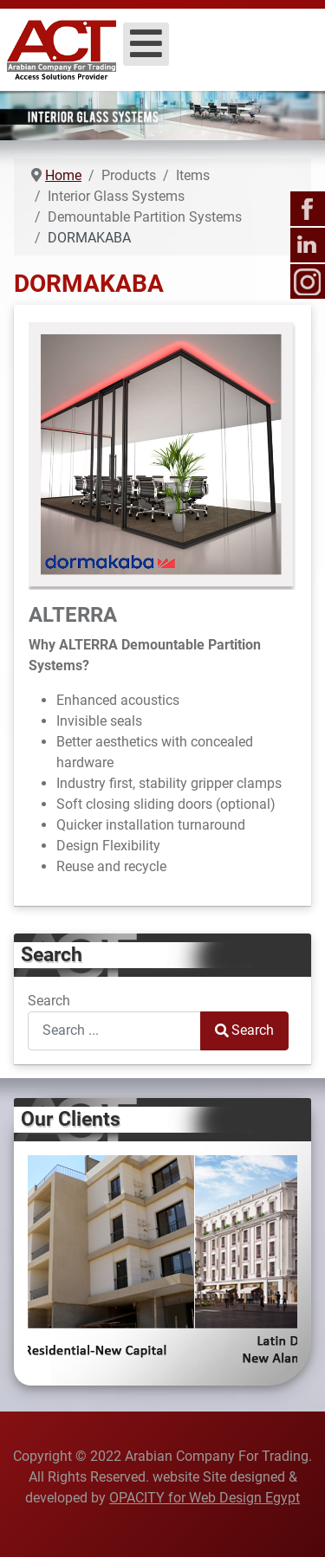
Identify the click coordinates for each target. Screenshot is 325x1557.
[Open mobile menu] (146, 44)
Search (49, 1000)
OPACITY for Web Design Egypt (204, 1497)
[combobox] (114, 1030)
